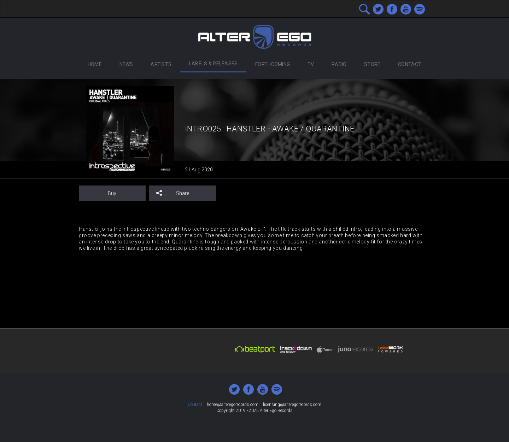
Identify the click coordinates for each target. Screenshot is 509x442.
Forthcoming (272, 64)
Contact (409, 64)
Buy (112, 193)
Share (172, 193)
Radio (339, 64)
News (126, 64)
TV (311, 64)
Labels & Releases (213, 63)
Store (372, 64)
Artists (161, 64)
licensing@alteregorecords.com (292, 404)
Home (95, 64)
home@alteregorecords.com (232, 404)
